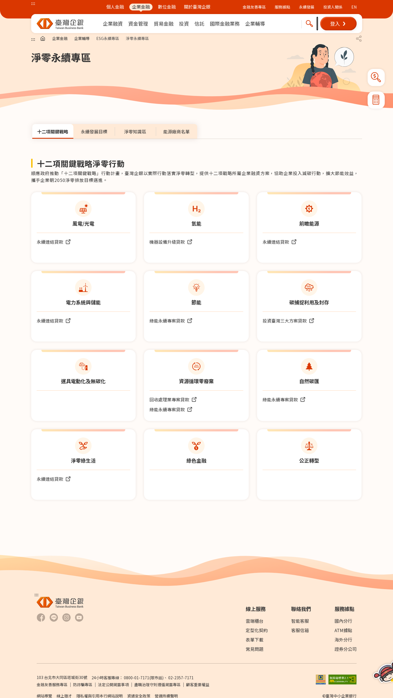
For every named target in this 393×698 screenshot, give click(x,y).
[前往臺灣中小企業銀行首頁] (60, 23)
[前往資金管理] (138, 23)
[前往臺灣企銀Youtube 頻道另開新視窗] (79, 617)
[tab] (53, 131)
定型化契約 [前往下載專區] (257, 630)
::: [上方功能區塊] (33, 3)
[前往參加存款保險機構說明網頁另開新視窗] (321, 678)
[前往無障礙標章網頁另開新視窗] (342, 678)
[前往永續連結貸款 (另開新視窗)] (54, 241)
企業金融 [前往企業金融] (141, 7)
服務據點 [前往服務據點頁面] (282, 7)
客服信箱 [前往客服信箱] (300, 630)
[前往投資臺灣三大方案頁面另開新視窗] (288, 320)
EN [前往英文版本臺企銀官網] (354, 7)
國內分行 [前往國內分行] (343, 621)
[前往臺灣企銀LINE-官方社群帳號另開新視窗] (54, 617)
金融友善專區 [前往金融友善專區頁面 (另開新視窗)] (254, 7)
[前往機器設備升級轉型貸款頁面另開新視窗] (171, 241)
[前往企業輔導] (255, 23)
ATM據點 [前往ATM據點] (343, 630)
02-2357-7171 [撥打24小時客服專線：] (181, 677)
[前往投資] (184, 23)
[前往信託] (199, 23)
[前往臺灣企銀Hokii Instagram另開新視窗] (66, 617)
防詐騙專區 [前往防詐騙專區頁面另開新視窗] (82, 684)
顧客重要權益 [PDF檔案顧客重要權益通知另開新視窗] (197, 684)
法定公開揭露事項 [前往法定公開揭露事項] (113, 684)
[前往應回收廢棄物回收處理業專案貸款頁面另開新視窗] (173, 399)
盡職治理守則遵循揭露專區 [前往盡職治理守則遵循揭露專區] (157, 684)
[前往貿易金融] (163, 23)
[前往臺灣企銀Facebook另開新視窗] (41, 617)
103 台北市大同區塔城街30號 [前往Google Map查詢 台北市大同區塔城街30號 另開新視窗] (62, 677)
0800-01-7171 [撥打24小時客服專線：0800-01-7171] (136, 677)
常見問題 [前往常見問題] (254, 649)
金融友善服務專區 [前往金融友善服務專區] (52, 684)
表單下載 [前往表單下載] (254, 639)
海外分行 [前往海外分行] (343, 639)
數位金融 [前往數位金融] (167, 7)
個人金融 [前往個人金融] (115, 7)
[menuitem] (112, 23)
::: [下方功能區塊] (36, 594)
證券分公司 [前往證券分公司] (346, 649)
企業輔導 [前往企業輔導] (82, 38)
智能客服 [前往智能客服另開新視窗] (300, 621)
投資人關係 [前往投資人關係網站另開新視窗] (333, 7)
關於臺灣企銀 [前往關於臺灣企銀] (197, 7)
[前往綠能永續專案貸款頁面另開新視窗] (171, 320)
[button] (338, 23)
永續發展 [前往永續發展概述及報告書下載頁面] (306, 7)
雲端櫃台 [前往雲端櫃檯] (254, 621)
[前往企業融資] (112, 23)
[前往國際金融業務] (224, 23)
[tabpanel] (196, 332)
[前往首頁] (43, 38)
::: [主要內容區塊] (33, 39)
